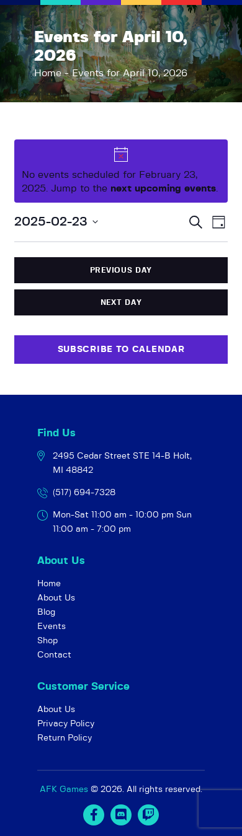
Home (47, 73)
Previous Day (121, 270)
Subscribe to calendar (121, 349)
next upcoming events (163, 188)
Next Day (121, 302)
